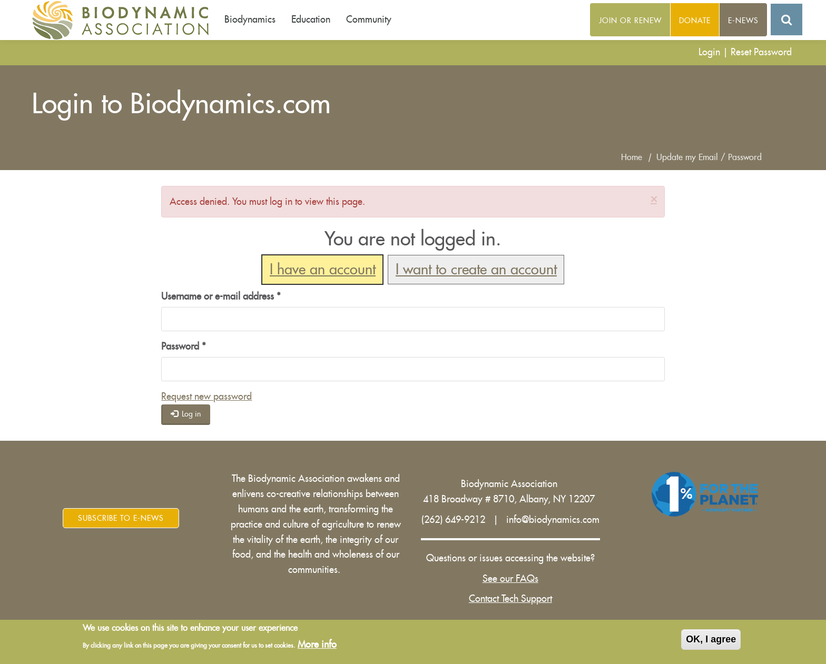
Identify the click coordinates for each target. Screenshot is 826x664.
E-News (743, 20)
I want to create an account (476, 270)
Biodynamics (250, 19)
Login (709, 52)
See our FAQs (510, 578)
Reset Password (761, 52)
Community (368, 19)
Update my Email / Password (709, 157)
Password (183, 346)
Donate (695, 20)
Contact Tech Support (510, 598)
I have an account (323, 270)
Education (310, 19)
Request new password (206, 396)
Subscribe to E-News (121, 518)
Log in (186, 414)
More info (317, 644)
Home (631, 157)
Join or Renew (630, 20)
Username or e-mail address (221, 296)
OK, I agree (711, 640)
